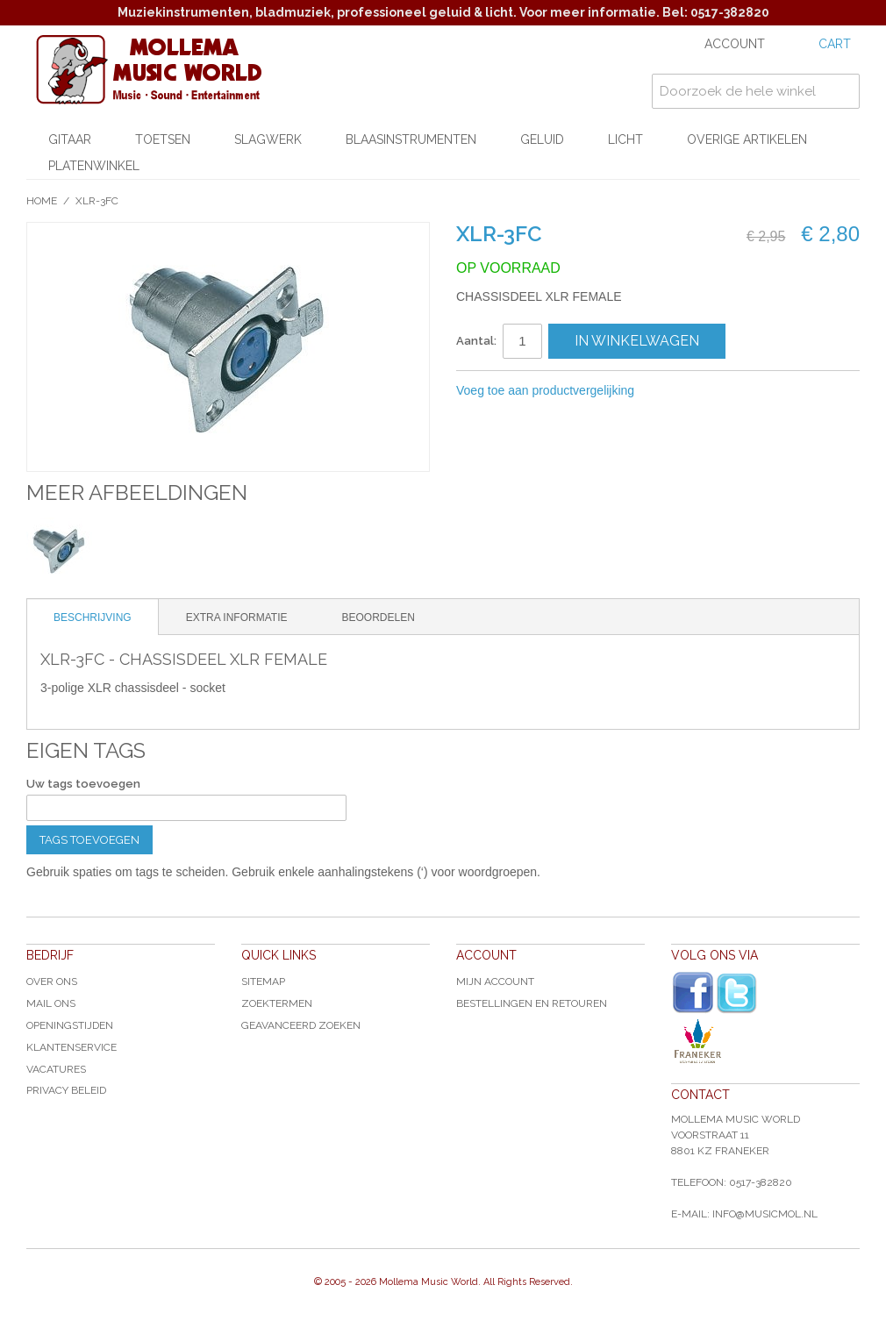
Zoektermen (276, 1003)
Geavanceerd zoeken (301, 1025)
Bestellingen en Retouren (531, 1003)
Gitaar (69, 139)
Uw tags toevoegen (83, 783)
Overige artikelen (747, 139)
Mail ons (50, 1003)
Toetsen (162, 139)
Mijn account (495, 981)
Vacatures (56, 1069)
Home (41, 201)
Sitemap (263, 981)
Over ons (51, 981)
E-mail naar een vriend (671, 391)
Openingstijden (69, 1025)
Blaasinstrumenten (411, 139)
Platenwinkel (93, 166)
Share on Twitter (741, 391)
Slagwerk (268, 139)
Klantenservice (71, 1047)
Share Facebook (706, 391)
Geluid (542, 139)
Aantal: (476, 340)
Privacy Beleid (66, 1090)
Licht (625, 139)
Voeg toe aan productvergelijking (545, 390)
